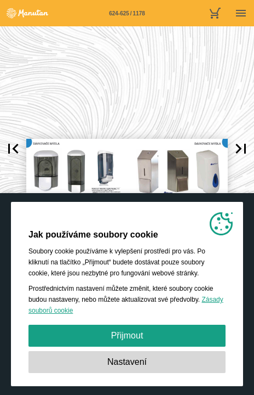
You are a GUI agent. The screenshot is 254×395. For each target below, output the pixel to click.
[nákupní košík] (214, 13)
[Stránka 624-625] (127, 13)
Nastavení (127, 361)
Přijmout (127, 335)
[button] (13, 149)
